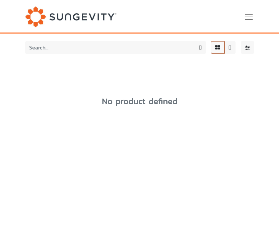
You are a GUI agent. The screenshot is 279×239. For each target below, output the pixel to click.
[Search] (200, 47)
